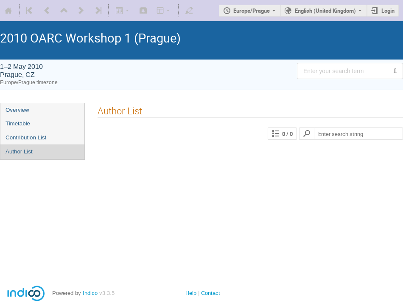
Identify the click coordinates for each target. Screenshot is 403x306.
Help (190, 293)
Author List (19, 151)
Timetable (18, 123)
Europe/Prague (251, 10)
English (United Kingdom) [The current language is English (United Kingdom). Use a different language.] (325, 10)
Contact (210, 293)
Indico (90, 293)
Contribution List (26, 137)
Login (388, 10)
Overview (17, 110)
